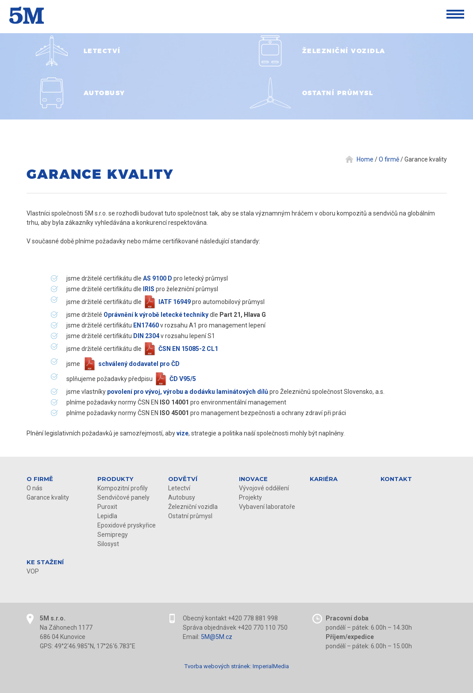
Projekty (250, 497)
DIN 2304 (146, 335)
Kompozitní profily (122, 488)
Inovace (253, 478)
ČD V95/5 (182, 378)
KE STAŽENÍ (45, 562)
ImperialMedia (271, 666)
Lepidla (107, 516)
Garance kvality (48, 497)
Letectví (179, 488)
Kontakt (396, 478)
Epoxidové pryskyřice (126, 525)
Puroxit (107, 506)
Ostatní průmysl (190, 516)
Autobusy (181, 497)
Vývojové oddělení (264, 488)
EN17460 (146, 325)
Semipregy (112, 534)
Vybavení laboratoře (267, 506)
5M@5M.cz (216, 636)
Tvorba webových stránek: (218, 666)
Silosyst (108, 543)
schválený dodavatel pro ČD (139, 363)
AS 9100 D (157, 278)
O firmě (40, 478)
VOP (33, 571)
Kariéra (324, 478)
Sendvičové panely (123, 497)
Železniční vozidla (193, 506)
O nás (34, 488)
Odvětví (182, 478)
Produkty (115, 478)
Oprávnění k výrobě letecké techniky (156, 314)
